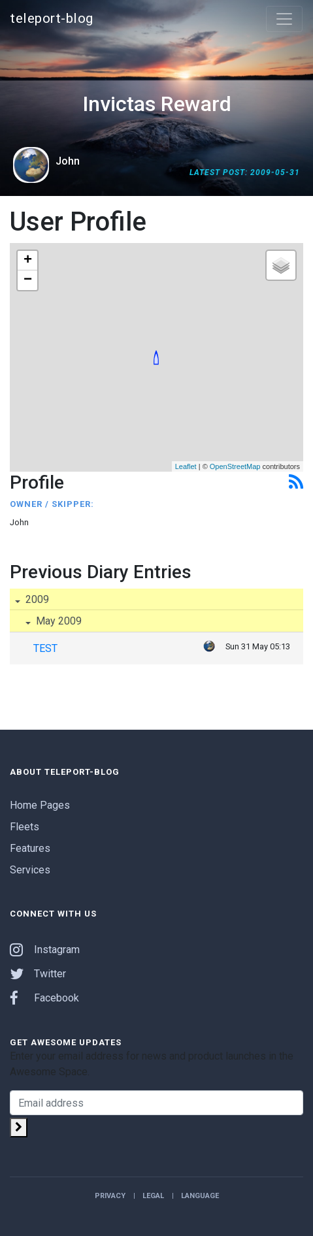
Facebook (44, 997)
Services (30, 870)
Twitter (38, 973)
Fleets (24, 827)
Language (200, 1196)
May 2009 (57, 621)
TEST (45, 648)
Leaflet (186, 466)
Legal (153, 1196)
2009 (36, 599)
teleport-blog (51, 18)
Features (30, 848)
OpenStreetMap (235, 466)
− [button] (28, 280)
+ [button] (28, 260)
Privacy (110, 1196)
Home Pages (40, 805)
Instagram (45, 949)
